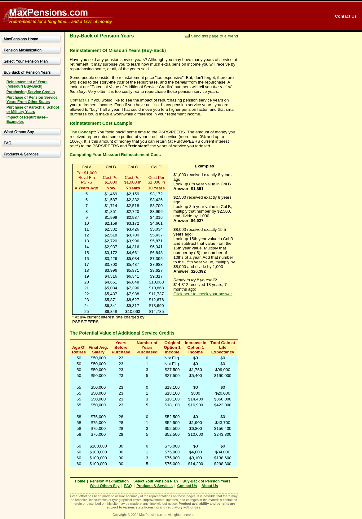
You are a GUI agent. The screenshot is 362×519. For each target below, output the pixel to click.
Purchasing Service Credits (31, 92)
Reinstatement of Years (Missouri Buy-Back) (27, 84)
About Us (209, 486)
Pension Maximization (109, 481)
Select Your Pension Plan (155, 481)
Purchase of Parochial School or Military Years (33, 109)
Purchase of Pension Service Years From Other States (32, 99)
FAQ (128, 486)
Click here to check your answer (202, 294)
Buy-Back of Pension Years (207, 481)
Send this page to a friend (211, 36)
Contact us (80, 100)
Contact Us (346, 16)
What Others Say (105, 486)
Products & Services (154, 486)
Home (80, 481)
